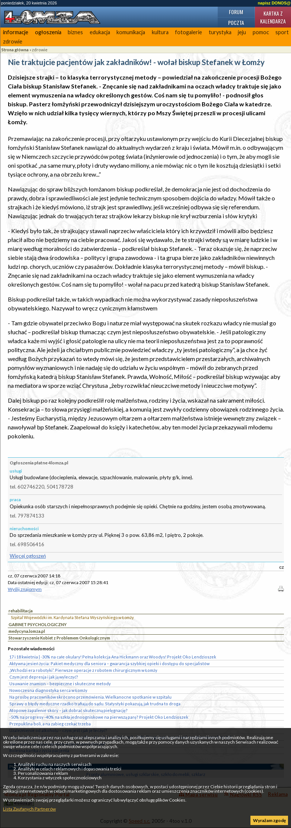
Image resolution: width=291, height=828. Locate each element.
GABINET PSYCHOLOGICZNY (38, 624)
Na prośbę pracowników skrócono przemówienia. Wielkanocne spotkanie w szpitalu (90, 697)
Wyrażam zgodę (269, 820)
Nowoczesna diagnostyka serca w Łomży (48, 690)
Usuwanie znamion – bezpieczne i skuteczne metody (60, 683)
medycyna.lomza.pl (27, 631)
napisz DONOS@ (274, 3)
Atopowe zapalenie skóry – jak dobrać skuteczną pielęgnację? (68, 710)
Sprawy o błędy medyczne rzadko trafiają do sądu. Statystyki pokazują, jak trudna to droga (94, 703)
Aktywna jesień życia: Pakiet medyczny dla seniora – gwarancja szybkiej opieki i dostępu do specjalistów (109, 663)
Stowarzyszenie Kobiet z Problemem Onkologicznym (59, 637)
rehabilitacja (21, 610)
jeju (242, 32)
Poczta (236, 22)
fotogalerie (188, 32)
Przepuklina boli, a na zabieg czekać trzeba (50, 723)
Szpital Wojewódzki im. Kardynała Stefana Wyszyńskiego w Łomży (72, 617)
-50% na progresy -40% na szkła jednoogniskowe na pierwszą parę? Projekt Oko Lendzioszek (98, 717)
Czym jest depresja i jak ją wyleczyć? (43, 676)
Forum (236, 12)
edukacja (100, 32)
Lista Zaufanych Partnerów (29, 809)
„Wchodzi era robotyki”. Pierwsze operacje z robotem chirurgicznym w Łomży (83, 670)
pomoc (261, 32)
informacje (15, 32)
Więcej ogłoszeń (28, 556)
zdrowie (12, 41)
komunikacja (130, 32)
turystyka (220, 32)
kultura (160, 32)
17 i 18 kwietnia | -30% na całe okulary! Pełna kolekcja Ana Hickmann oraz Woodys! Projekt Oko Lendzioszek (112, 656)
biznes (75, 32)
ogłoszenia (48, 32)
